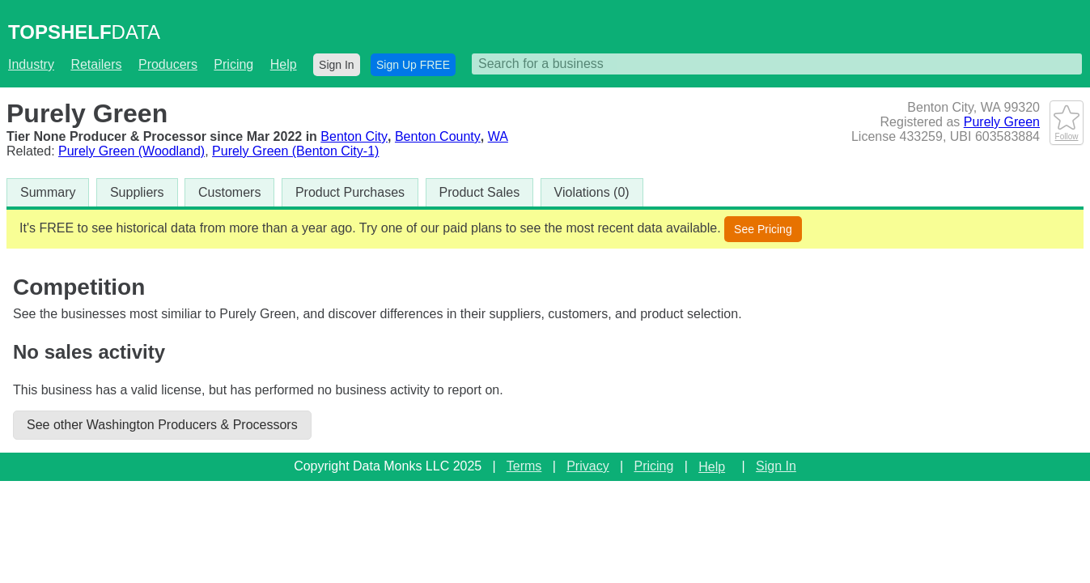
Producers (167, 64)
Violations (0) (592, 192)
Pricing (233, 64)
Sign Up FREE (413, 64)
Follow (1066, 132)
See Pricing (763, 229)
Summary (47, 192)
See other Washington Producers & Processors (162, 425)
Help (283, 64)
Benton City (354, 136)
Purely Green (1002, 122)
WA (498, 136)
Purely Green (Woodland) (131, 151)
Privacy (587, 466)
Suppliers (137, 192)
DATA (84, 32)
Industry (31, 64)
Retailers (95, 64)
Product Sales (479, 192)
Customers (229, 192)
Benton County (438, 136)
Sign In (336, 64)
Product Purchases (350, 192)
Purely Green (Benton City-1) (295, 151)
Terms (524, 466)
